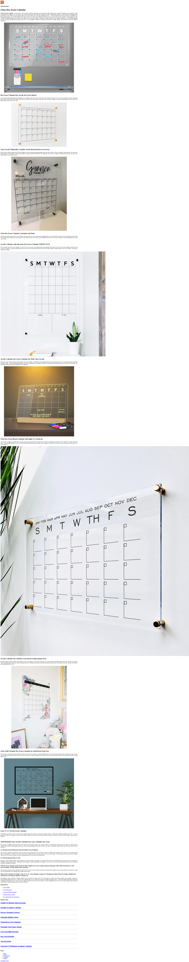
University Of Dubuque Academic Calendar (16, 946)
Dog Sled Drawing (7, 889)
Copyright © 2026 (5, 960)
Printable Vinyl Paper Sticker (11, 927)
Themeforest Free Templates (11, 922)
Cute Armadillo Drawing (9, 932)
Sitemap (5, 958)
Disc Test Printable (7, 936)
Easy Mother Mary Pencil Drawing (11, 897)
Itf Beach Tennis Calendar (9, 894)
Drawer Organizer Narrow (10, 912)
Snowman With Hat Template (10, 892)
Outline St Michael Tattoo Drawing (13, 903)
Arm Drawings (6, 941)
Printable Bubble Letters (9, 917)
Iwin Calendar (6, 887)
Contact (5, 954)
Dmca (4, 953)
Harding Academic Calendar (11, 907)
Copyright (5, 957)
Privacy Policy (6, 955)
